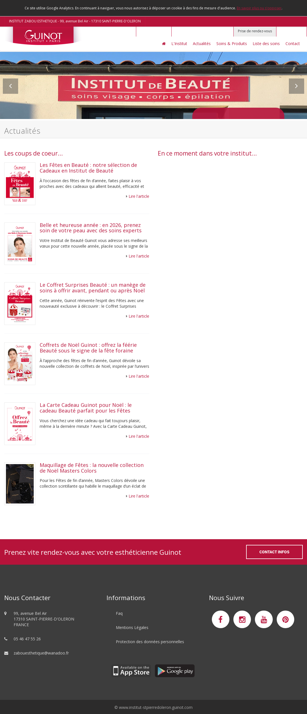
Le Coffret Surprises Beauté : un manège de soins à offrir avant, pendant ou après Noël (93, 287)
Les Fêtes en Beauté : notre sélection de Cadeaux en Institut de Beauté (88, 168)
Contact (292, 43)
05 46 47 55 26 (27, 638)
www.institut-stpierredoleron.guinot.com (156, 707)
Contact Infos (274, 551)
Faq (119, 613)
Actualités (202, 43)
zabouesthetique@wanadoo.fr (41, 653)
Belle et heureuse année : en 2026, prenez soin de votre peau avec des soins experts (91, 228)
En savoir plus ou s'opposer (259, 8)
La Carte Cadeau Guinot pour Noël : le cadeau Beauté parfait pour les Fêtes (86, 407)
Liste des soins (266, 43)
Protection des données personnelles (150, 641)
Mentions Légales (132, 627)
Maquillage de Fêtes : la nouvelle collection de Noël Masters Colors (92, 468)
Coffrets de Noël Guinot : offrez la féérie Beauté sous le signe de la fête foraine (88, 347)
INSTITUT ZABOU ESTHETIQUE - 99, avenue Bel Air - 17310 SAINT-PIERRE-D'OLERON (75, 21)
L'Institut (179, 43)
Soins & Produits (231, 43)
